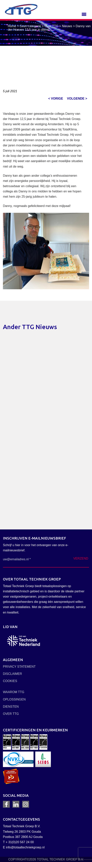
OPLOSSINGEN (14, 699)
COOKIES (10, 681)
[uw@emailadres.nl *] (24, 559)
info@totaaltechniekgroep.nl (25, 847)
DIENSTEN (11, 706)
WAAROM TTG (13, 692)
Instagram (25, 804)
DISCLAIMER (12, 673)
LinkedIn (16, 804)
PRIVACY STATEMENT (19, 666)
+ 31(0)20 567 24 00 (20, 842)
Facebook (6, 804)
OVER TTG (11, 713)
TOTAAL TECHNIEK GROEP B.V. (60, 859)
